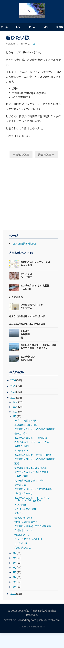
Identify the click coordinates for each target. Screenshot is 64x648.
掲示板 (59, 26)
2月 (14, 582)
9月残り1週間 (21, 446)
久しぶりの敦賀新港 (25, 334)
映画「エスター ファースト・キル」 (33, 441)
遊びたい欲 (20, 484)
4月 (14, 572)
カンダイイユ (21, 450)
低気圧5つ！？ (22, 534)
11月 (15, 406)
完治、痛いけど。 (23, 547)
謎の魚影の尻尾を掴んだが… (29, 480)
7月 (14, 557)
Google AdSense (23, 517)
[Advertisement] (31, 194)
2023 (13, 397)
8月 (14, 553)
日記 (46, 26)
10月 (15, 411)
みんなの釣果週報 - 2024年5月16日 (27, 323)
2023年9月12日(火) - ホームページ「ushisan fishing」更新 (32, 499)
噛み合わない (21, 433)
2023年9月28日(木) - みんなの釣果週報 (34, 429)
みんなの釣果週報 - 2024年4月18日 (27, 316)
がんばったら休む (23, 493)
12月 (15, 402)
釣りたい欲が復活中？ (25, 522)
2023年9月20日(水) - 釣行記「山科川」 (35, 287)
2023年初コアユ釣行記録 (28, 358)
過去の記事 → (46, 154)
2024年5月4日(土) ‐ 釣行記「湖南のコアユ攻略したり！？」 (38, 346)
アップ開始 (20, 504)
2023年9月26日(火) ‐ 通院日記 (30, 437)
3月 (14, 577)
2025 (13, 386)
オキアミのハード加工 (26, 275)
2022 (13, 593)
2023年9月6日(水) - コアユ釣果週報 (32, 526)
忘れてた (19, 513)
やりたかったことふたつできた (30, 467)
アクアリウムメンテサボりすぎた (31, 472)
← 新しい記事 (21, 154)
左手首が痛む (21, 476)
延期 (16, 463)
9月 (14, 416)
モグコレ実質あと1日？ (26, 420)
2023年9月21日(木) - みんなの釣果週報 (34, 459)
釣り (18, 26)
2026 (13, 380)
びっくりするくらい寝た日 (28, 539)
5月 (14, 567)
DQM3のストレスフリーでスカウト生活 (35, 263)
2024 (13, 392)
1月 (14, 586)
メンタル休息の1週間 (25, 509)
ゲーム (32, 26)
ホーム (4, 26)
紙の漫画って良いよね (25, 424)
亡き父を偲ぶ (16, 297)
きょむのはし (21, 543)
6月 (14, 562)
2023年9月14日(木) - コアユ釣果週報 (33, 489)
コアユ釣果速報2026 (24, 244)
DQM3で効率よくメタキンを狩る (32, 306)
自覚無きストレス (23, 530)
